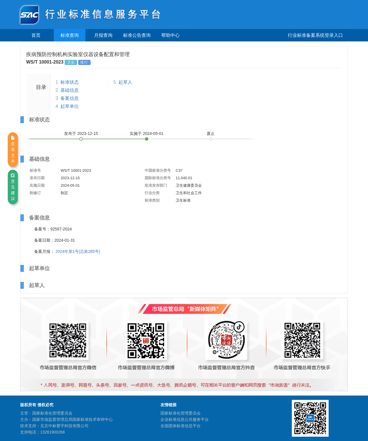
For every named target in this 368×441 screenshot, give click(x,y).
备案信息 (69, 98)
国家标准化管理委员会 (180, 413)
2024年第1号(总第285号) (77, 251)
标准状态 (69, 82)
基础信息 (69, 90)
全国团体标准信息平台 (180, 425)
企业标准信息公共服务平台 (184, 419)
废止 (211, 133)
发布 (81, 133)
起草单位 (69, 106)
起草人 (125, 82)
